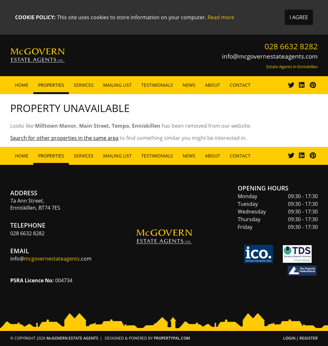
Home (22, 85)
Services (84, 85)
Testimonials (157, 85)
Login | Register (300, 338)
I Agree (299, 17)
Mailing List (117, 85)
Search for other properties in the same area (64, 137)
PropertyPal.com (172, 338)
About (212, 85)
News (189, 85)
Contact (240, 85)
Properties (51, 85)
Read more (221, 17)
